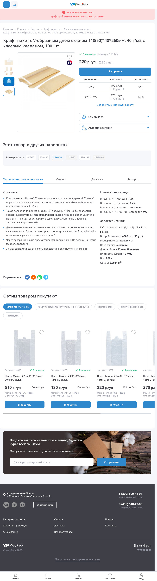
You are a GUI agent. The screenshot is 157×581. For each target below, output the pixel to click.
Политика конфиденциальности (77, 559)
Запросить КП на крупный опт (115, 104)
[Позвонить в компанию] (152, 4)
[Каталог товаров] (6, 4)
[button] (145, 4)
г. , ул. (29, 495)
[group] (24, 348)
